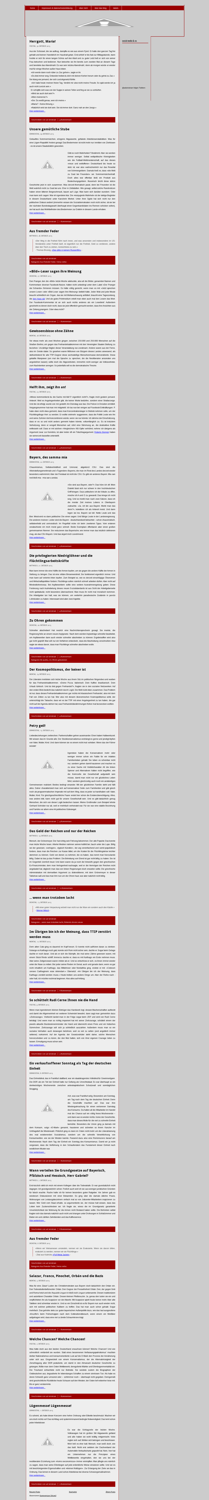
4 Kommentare (65, 120)
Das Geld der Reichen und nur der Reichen (62, 831)
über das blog (100, 8)
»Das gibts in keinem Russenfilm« (66, 250)
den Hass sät (39, 299)
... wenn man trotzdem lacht (51, 898)
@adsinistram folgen (130, 88)
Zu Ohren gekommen (46, 620)
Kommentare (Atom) (48, 1496)
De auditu (44, 660)
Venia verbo (61, 262)
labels (115, 8)
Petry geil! (37, 726)
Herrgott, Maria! (42, 41)
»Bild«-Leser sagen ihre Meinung (55, 271)
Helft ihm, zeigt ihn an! (47, 387)
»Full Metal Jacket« (61, 1255)
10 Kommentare (65, 888)
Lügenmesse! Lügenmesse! (50, 1406)
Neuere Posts (34, 1492)
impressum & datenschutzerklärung (57, 8)
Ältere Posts (110, 1492)
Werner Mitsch (42, 910)
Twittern (142, 88)
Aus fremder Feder (44, 231)
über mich (83, 8)
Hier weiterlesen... (37, 111)
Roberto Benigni (101, 432)
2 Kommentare (65, 378)
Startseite (73, 1492)
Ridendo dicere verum (73, 922)
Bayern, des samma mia (48, 457)
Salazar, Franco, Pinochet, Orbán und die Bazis (66, 1276)
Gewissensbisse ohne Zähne (51, 331)
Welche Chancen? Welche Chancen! (57, 1339)
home (32, 8)
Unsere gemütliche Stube (49, 129)
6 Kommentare (65, 991)
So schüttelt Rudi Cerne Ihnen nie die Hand (63, 1000)
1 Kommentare (65, 221)
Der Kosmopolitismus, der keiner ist (57, 669)
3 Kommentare (65, 657)
